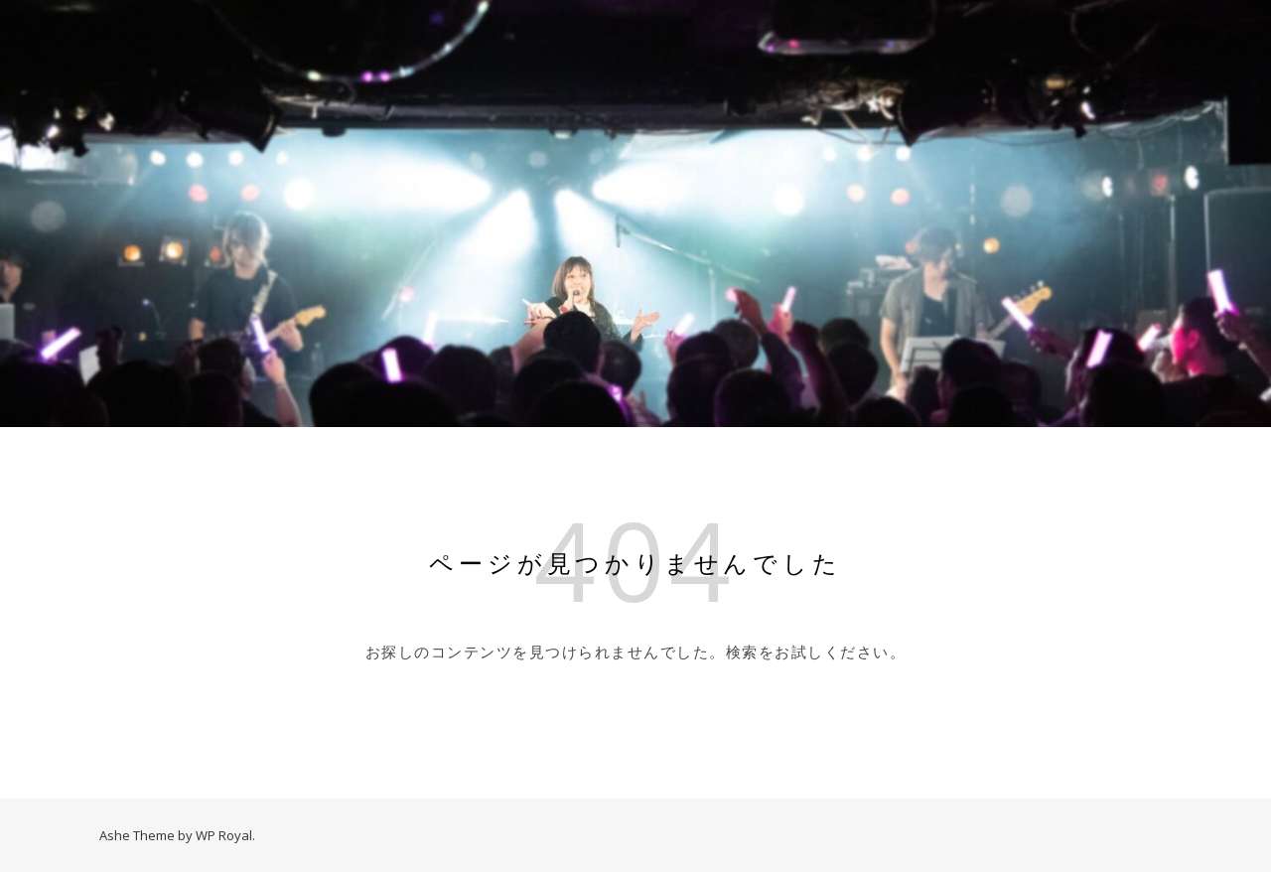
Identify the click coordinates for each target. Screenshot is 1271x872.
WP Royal (224, 835)
